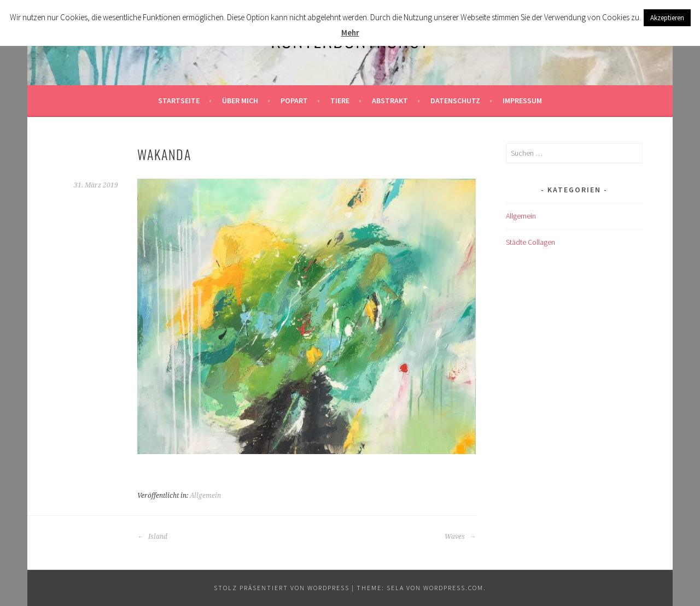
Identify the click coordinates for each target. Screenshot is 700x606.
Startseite (179, 100)
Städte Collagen (530, 242)
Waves (460, 536)
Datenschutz (455, 100)
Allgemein (205, 495)
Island (152, 536)
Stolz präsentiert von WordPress (281, 588)
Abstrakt (390, 100)
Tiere (339, 100)
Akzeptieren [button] (667, 17)
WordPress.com (453, 588)
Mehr (350, 32)
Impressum (522, 100)
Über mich (240, 100)
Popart (294, 100)
